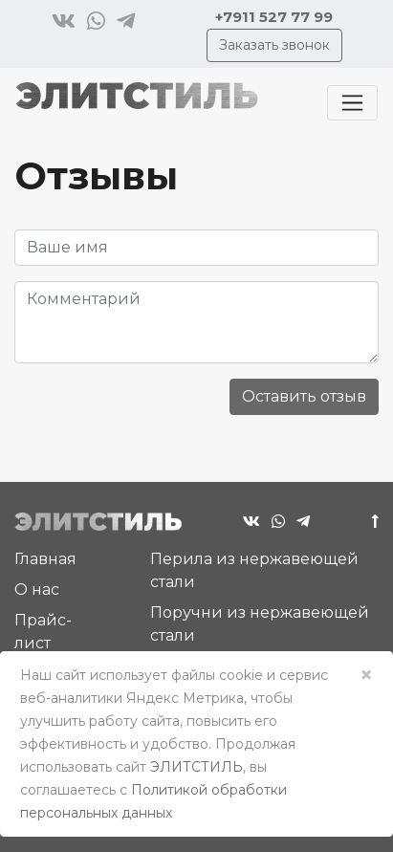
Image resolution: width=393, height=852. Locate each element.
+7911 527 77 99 (274, 17)
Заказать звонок (274, 45)
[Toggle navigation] (352, 102)
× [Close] (366, 674)
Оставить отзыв (304, 396)
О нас (36, 589)
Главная (45, 559)
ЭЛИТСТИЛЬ (196, 767)
